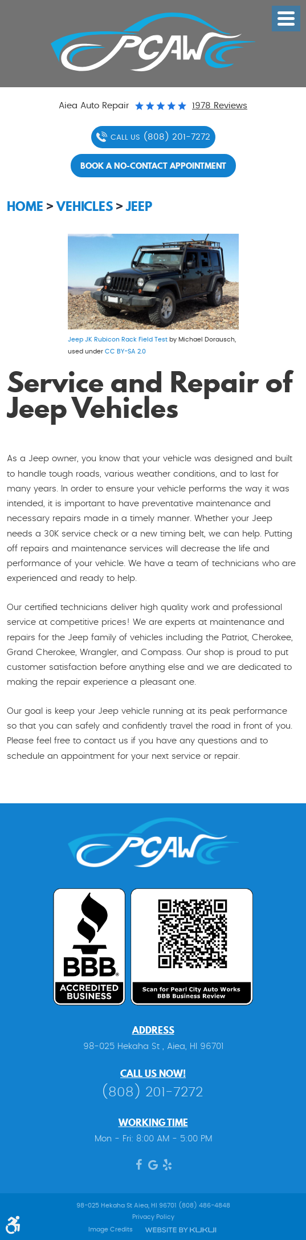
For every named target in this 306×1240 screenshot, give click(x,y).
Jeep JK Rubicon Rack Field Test (118, 339)
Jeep (139, 206)
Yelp (167, 1167)
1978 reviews (219, 105)
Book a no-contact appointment (153, 166)
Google (153, 1167)
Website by (181, 1230)
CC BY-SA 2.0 (125, 351)
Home (25, 206)
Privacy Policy (153, 1217)
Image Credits (110, 1229)
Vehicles (84, 206)
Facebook (139, 1167)
